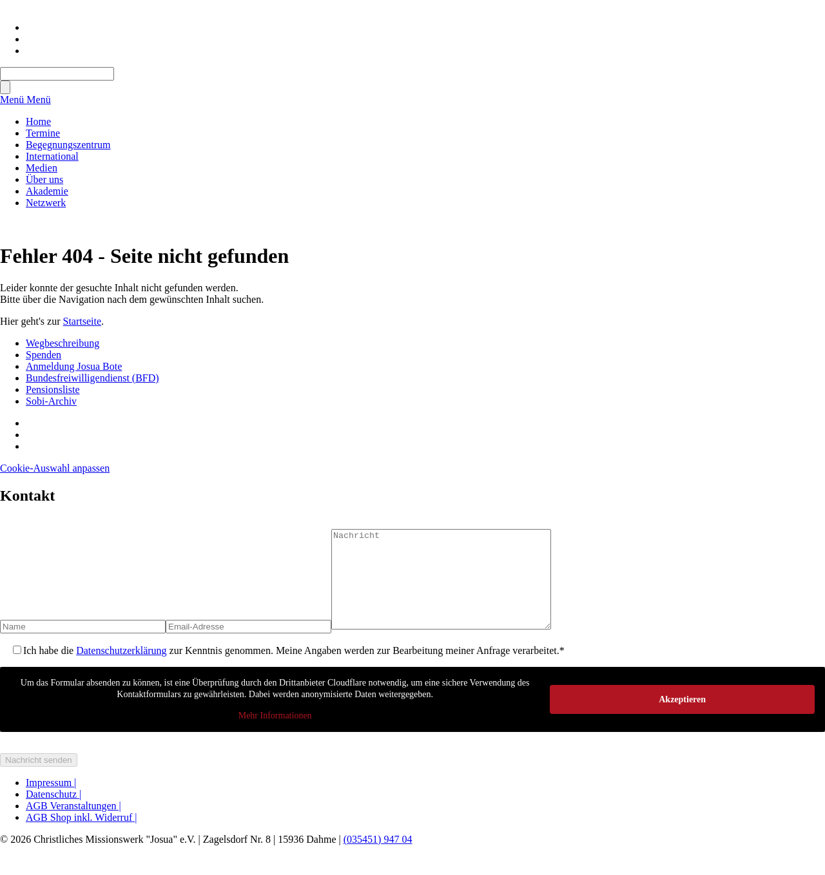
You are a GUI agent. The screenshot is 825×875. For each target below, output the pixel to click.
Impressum (51, 801)
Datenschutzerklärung (121, 669)
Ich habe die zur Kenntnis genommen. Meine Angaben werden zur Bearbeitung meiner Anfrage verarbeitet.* (294, 669)
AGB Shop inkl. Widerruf (81, 836)
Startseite (82, 321)
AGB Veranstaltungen (73, 825)
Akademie (47, 191)
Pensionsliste (53, 389)
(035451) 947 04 (378, 858)
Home (38, 121)
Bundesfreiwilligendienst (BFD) (92, 377)
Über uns (44, 179)
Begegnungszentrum (68, 144)
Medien (41, 167)
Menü (13, 99)
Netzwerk (46, 202)
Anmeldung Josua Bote (74, 366)
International (52, 156)
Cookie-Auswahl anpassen (55, 468)
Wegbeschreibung (62, 343)
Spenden (43, 354)
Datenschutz (53, 813)
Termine (43, 133)
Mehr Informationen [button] (275, 735)
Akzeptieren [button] (682, 718)
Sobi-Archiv (51, 401)
